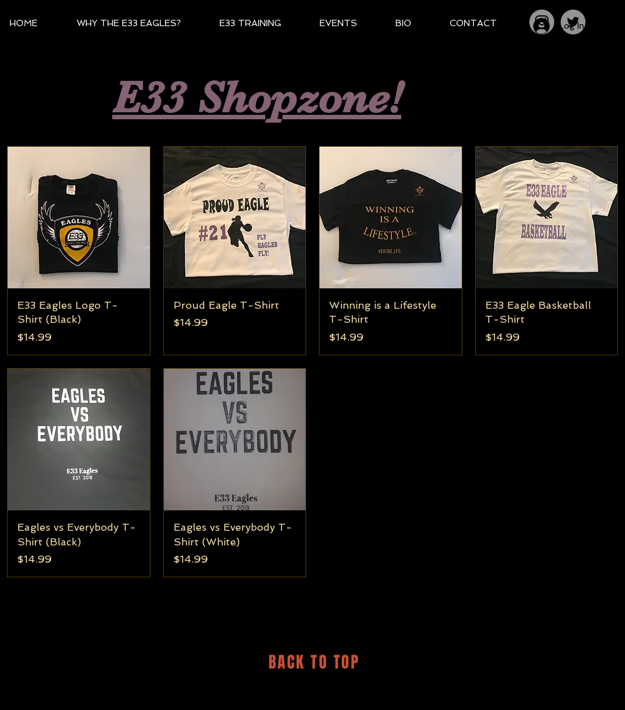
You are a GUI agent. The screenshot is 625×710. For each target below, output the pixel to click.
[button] (603, 16)
